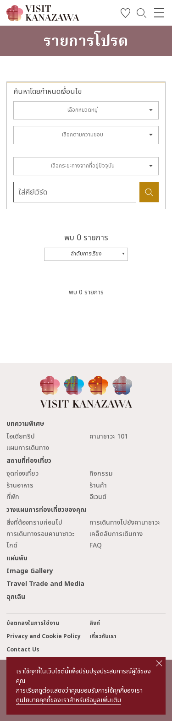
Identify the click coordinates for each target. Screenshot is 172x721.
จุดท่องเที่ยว (22, 473)
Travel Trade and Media (45, 584)
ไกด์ (11, 545)
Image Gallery (29, 571)
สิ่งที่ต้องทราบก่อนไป (34, 522)
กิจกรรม (101, 473)
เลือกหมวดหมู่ (82, 110)
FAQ (95, 545)
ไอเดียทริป (20, 436)
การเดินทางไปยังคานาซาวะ (124, 522)
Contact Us (22, 649)
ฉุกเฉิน (15, 597)
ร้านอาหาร (19, 485)
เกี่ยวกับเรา (103, 636)
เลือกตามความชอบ (82, 134)
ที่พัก (12, 497)
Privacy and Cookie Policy (43, 636)
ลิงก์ (94, 623)
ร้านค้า (98, 485)
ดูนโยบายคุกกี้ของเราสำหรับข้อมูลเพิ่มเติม (68, 700)
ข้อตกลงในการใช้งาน (32, 623)
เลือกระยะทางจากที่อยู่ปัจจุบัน (83, 166)
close (159, 663)
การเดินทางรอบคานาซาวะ (40, 534)
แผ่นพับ (17, 558)
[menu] (159, 13)
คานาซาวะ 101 (108, 436)
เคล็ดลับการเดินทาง (116, 534)
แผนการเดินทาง (27, 448)
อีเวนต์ (97, 497)
